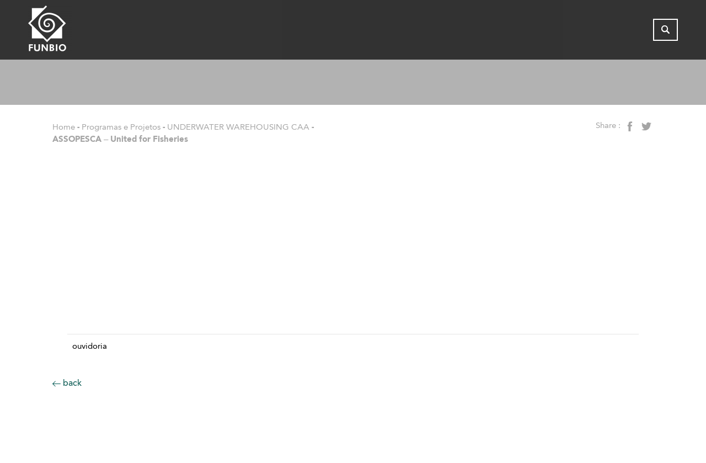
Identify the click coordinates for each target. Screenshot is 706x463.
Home (63, 127)
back (67, 382)
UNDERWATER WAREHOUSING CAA (238, 127)
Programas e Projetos (121, 127)
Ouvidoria (89, 346)
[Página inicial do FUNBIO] (80, 32)
